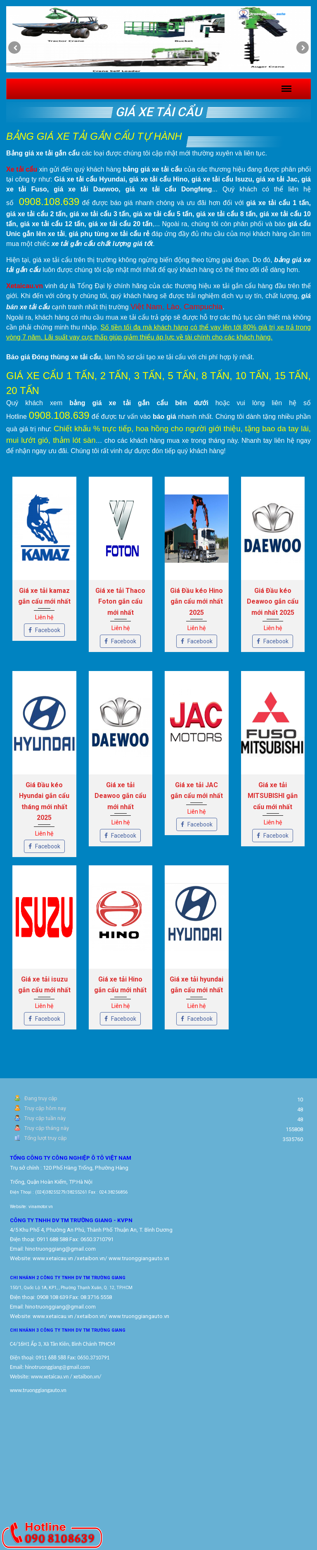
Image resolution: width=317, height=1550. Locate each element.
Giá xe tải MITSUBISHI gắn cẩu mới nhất (273, 796)
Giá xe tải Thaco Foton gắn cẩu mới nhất (120, 601)
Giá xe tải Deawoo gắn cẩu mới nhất (120, 796)
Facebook (44, 630)
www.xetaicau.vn (53, 1258)
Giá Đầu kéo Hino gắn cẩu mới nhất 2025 (196, 601)
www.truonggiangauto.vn (139, 1316)
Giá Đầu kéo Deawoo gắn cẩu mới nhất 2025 (272, 601)
